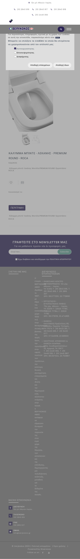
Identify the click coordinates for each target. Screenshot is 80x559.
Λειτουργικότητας (25, 49)
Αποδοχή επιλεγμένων (40, 65)
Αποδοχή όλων (62, 65)
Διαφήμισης (23, 57)
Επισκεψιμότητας (25, 53)
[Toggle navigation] (68, 29)
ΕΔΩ (57, 37)
